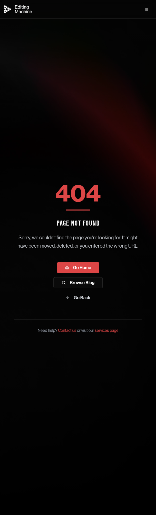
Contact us (67, 330)
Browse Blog (78, 282)
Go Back (78, 297)
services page (106, 330)
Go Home (78, 267)
